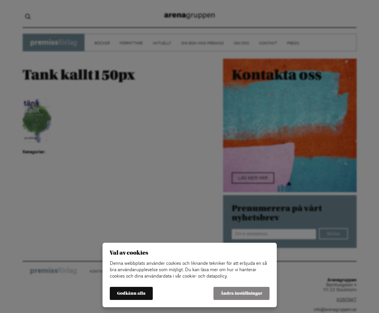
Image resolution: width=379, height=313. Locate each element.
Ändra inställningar (241, 293)
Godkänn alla (131, 293)
